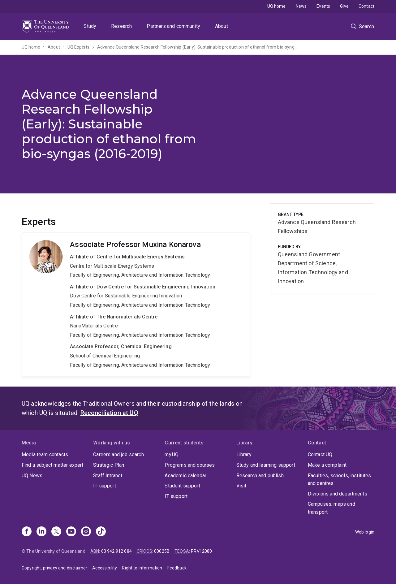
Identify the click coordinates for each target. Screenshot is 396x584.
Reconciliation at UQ (109, 413)
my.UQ (172, 454)
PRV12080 (201, 551)
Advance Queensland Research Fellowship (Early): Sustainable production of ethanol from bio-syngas (197, 47)
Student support (182, 486)
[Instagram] (86, 532)
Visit (241, 486)
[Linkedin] (41, 532)
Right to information (142, 567)
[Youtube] (71, 532)
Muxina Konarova (136, 304)
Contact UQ (320, 454)
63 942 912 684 (116, 551)
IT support (104, 486)
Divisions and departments (337, 494)
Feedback (177, 567)
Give (344, 6)
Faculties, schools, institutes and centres (339, 480)
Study (90, 26)
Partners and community (173, 26)
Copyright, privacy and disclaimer (54, 567)
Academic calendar (185, 475)
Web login (364, 532)
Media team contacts (45, 454)
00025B (162, 551)
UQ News (32, 475)
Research (121, 26)
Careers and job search (118, 454)
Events (323, 6)
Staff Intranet (107, 475)
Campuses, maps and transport (331, 508)
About (221, 26)
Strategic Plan (108, 465)
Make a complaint (327, 465)
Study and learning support (265, 465)
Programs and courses (190, 465)
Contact (366, 6)
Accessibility (104, 567)
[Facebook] (27, 532)
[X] (56, 532)
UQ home (276, 6)
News (301, 6)
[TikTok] (101, 532)
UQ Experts (78, 47)
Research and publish (260, 475)
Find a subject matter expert (52, 465)
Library (244, 454)
